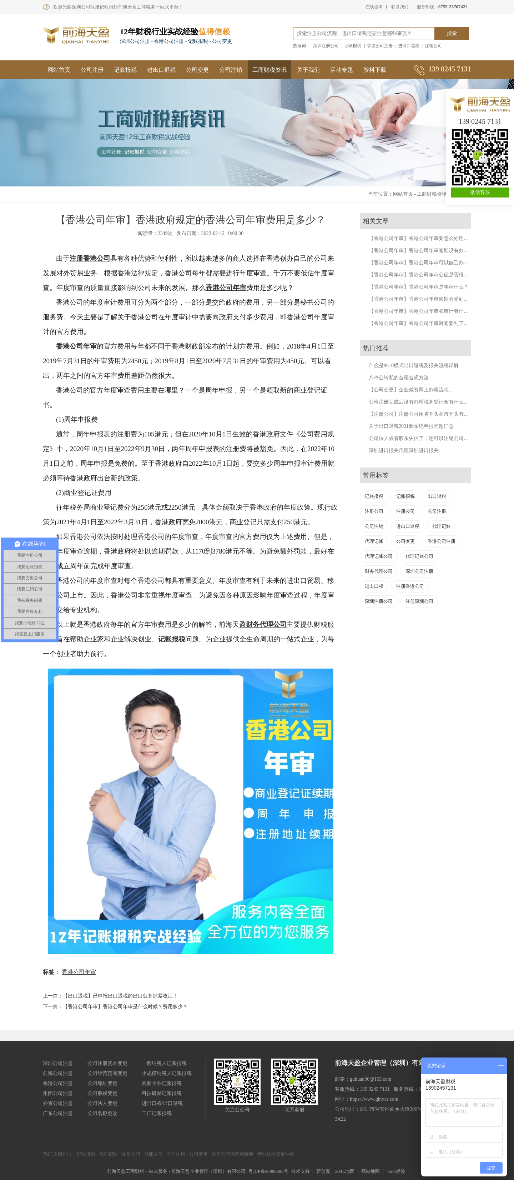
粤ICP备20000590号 (268, 1171)
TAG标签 (396, 1171)
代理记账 (441, 526)
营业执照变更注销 (275, 1154)
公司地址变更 (102, 1083)
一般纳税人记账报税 (164, 1063)
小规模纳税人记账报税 (167, 1073)
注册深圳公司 (419, 601)
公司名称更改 (102, 1113)
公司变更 (197, 70)
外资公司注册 (58, 1103)
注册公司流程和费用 (232, 1154)
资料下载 (374, 70)
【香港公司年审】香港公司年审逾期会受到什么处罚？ (429, 299)
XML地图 (344, 1171)
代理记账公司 (379, 556)
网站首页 (58, 70)
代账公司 (153, 1154)
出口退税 (437, 496)
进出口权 (374, 586)
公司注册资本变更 (107, 1063)
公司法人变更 (102, 1103)
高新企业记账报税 (162, 1083)
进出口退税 (408, 45)
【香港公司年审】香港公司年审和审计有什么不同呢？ (429, 311)
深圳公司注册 (419, 571)
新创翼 (323, 1171)
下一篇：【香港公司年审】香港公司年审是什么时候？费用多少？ (115, 1006)
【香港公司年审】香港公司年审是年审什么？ (419, 287)
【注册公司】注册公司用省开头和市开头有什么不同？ (429, 414)
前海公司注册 (58, 1073)
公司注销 (230, 70)
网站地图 (370, 1171)
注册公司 (374, 511)
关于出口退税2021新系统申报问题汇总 (411, 426)
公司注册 (92, 70)
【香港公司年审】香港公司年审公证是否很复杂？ (424, 275)
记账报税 (352, 45)
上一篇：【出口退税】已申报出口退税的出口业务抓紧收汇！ (110, 996)
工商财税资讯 (269, 70)
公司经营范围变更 (107, 1073)
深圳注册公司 (326, 45)
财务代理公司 (266, 624)
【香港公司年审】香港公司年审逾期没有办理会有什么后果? (435, 250)
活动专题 (341, 70)
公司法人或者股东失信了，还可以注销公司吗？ (421, 438)
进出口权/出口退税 (162, 1103)
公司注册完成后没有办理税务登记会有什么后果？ (424, 402)
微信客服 (480, 192)
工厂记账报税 (157, 1113)
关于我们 (308, 70)
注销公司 (433, 45)
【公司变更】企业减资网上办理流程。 (411, 389)
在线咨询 (374, 6)
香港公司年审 (226, 287)
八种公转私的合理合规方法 (399, 377)
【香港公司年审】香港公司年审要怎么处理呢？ (421, 238)
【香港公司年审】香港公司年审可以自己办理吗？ (424, 262)
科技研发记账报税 (162, 1093)
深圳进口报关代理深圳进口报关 (404, 450)
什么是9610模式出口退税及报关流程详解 (414, 365)
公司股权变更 (102, 1093)
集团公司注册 (58, 1093)
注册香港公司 (90, 258)
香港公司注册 (380, 45)
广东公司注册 (58, 1113)
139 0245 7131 (480, 121)
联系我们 (399, 6)
